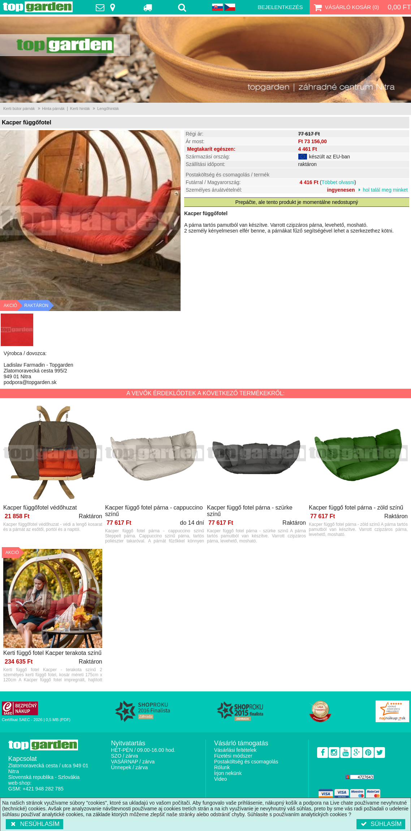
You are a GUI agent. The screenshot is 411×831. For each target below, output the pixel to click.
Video (220, 779)
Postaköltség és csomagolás (246, 761)
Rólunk (222, 767)
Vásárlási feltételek (235, 750)
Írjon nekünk (228, 773)
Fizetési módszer (233, 756)
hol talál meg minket (385, 190)
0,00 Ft (399, 7)
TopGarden (38, 6)
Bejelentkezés (280, 7)
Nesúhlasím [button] (34, 824)
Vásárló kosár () (345, 7)
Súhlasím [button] (381, 824)
